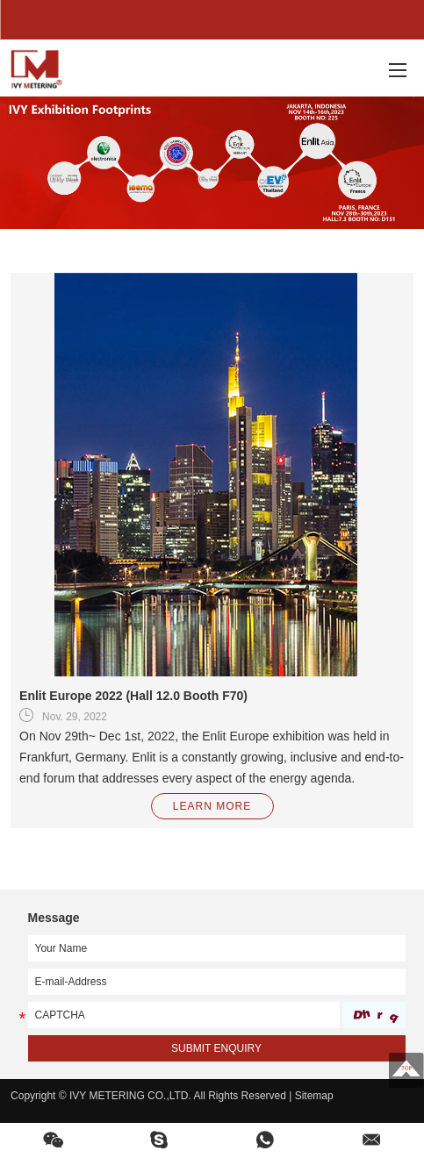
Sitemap (314, 1096)
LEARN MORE (212, 806)
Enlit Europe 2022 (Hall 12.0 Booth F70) (133, 696)
